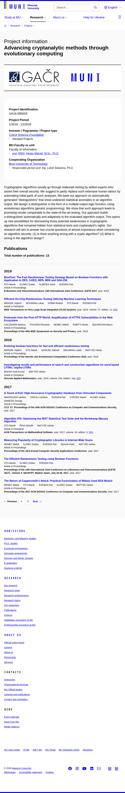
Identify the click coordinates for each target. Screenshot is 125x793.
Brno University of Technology (28, 164)
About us (12, 635)
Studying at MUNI (13, 568)
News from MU (11, 722)
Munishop (88, 750)
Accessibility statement (30, 772)
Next (37, 501)
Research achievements (16, 595)
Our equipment (11, 605)
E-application (10, 563)
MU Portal (50, 750)
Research (12, 578)
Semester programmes (15, 553)
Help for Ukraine (94, 17)
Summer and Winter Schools (18, 558)
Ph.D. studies (11, 543)
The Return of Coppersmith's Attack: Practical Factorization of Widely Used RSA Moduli (58, 480)
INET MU (37, 750)
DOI (115, 309)
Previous (10, 501)
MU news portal (12, 750)
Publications (10, 610)
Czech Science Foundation (26, 135)
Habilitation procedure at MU (18, 620)
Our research (10, 585)
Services (8, 662)
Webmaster (10, 772)
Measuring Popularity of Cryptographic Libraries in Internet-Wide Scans (48, 440)
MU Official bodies (13, 689)
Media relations (12, 726)
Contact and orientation (16, 699)
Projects (8, 615)
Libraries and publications (17, 694)
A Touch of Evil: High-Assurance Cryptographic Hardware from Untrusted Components (58, 393)
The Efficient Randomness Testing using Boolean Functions (41, 458)
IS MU (26, 750)
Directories (9, 679)
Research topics (12, 600)
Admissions (14, 531)
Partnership (10, 657)
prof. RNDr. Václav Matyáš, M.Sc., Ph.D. (35, 153)
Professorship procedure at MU (20, 625)
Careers (8, 647)
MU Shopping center (69, 750)
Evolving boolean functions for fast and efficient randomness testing (46, 346)
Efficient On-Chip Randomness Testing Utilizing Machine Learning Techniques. (53, 299)
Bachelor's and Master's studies (20, 538)
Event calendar (11, 717)
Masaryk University (21, 768)
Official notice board (14, 642)
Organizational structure (16, 684)
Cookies (50, 772)
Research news (12, 590)
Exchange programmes (16, 548)
